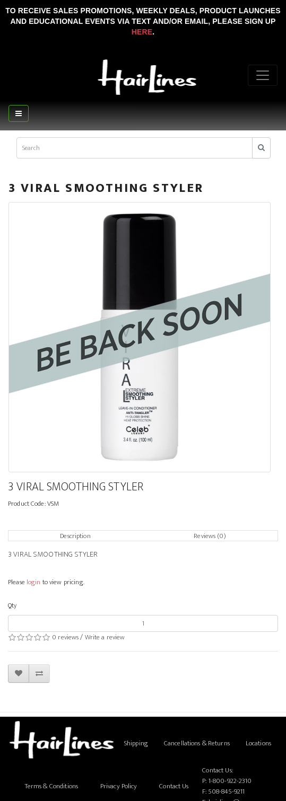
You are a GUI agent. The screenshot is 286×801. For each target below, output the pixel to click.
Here (142, 32)
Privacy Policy (118, 786)
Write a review (105, 637)
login (34, 582)
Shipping (136, 743)
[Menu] (263, 75)
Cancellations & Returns (197, 743)
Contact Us (173, 786)
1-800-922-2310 (230, 781)
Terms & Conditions (51, 786)
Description (75, 536)
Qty (12, 605)
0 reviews (65, 637)
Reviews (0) (210, 536)
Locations (258, 743)
